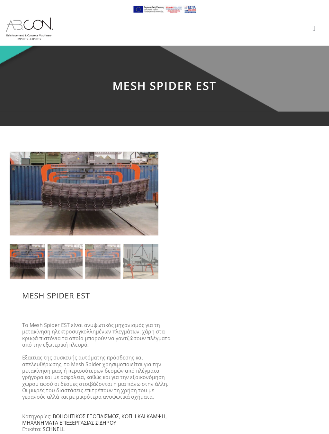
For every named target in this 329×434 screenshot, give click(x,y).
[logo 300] (29, 19)
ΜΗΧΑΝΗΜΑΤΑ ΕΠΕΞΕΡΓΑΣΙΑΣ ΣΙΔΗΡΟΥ (69, 423)
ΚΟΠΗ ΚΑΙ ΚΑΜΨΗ (143, 416)
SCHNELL (54, 429)
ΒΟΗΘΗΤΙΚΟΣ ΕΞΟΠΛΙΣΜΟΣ (86, 416)
